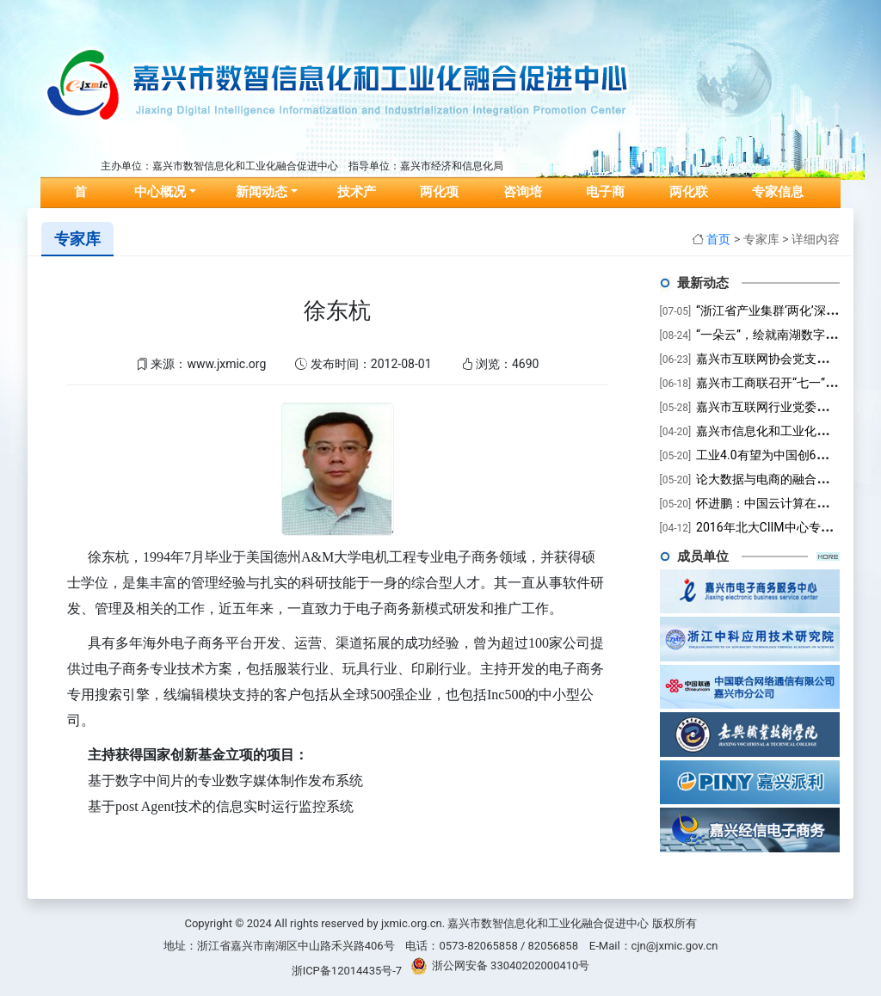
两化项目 (439, 204)
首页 (88, 204)
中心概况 (160, 192)
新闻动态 (261, 192)
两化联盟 (688, 204)
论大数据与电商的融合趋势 (768, 479)
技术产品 (356, 204)
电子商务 (605, 204)
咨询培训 (522, 204)
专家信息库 (778, 204)
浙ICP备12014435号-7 (347, 970)
